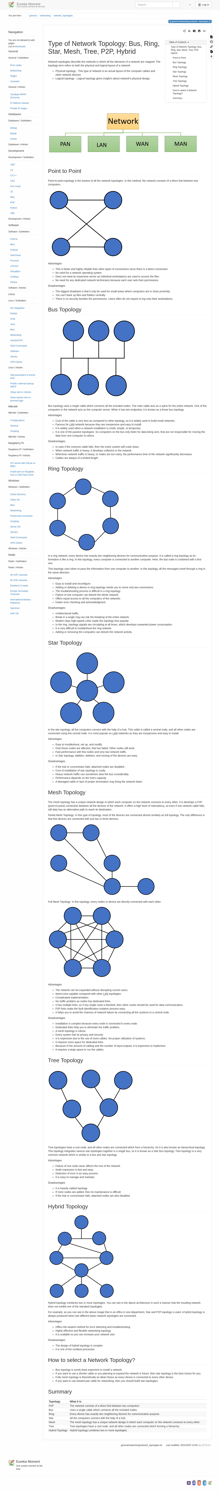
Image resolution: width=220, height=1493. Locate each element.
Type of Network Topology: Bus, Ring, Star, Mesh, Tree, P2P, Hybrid (186, 50)
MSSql (13, 128)
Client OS (15, 499)
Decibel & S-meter (19, 585)
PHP (12, 202)
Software (14, 351)
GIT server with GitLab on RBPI (22, 465)
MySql (13, 133)
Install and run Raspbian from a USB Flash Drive (22, 473)
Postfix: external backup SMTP (22, 385)
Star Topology (179, 71)
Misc (12, 197)
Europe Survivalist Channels (19, 593)
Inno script (15, 186)
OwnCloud (15, 255)
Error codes (16, 65)
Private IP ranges (18, 108)
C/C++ (13, 175)
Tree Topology (180, 81)
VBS (12, 213)
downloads (20, 46)
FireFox (14, 239)
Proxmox (14, 260)
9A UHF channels (19, 575)
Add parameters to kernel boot (22, 376)
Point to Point (179, 58)
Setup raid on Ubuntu (20, 392)
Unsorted (14, 81)
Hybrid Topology (181, 85)
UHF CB (14, 613)
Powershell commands (21, 516)
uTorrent (14, 266)
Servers (14, 532)
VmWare (14, 277)
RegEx (13, 76)
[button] (188, 4)
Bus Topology (179, 62)
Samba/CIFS (16, 340)
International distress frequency (20, 601)
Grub (12, 319)
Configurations (17, 420)
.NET (12, 164)
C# (11, 170)
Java (12, 324)
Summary (177, 98)
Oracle (13, 139)
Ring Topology (180, 67)
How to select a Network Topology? (185, 92)
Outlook (14, 250)
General (14, 425)
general (33, 15)
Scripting (14, 431)
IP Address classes (19, 103)
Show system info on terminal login (20, 399)
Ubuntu (13, 356)
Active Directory (18, 494)
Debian (13, 313)
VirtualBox (15, 271)
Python (13, 208)
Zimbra (13, 282)
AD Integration (17, 308)
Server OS (15, 526)
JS (11, 191)
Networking (15, 70)
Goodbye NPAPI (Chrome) (18, 96)
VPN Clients (16, 362)
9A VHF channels (18, 580)
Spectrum (15, 608)
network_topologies (63, 15)
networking (45, 15)
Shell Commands (18, 346)
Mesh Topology (180, 76)
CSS (12, 181)
